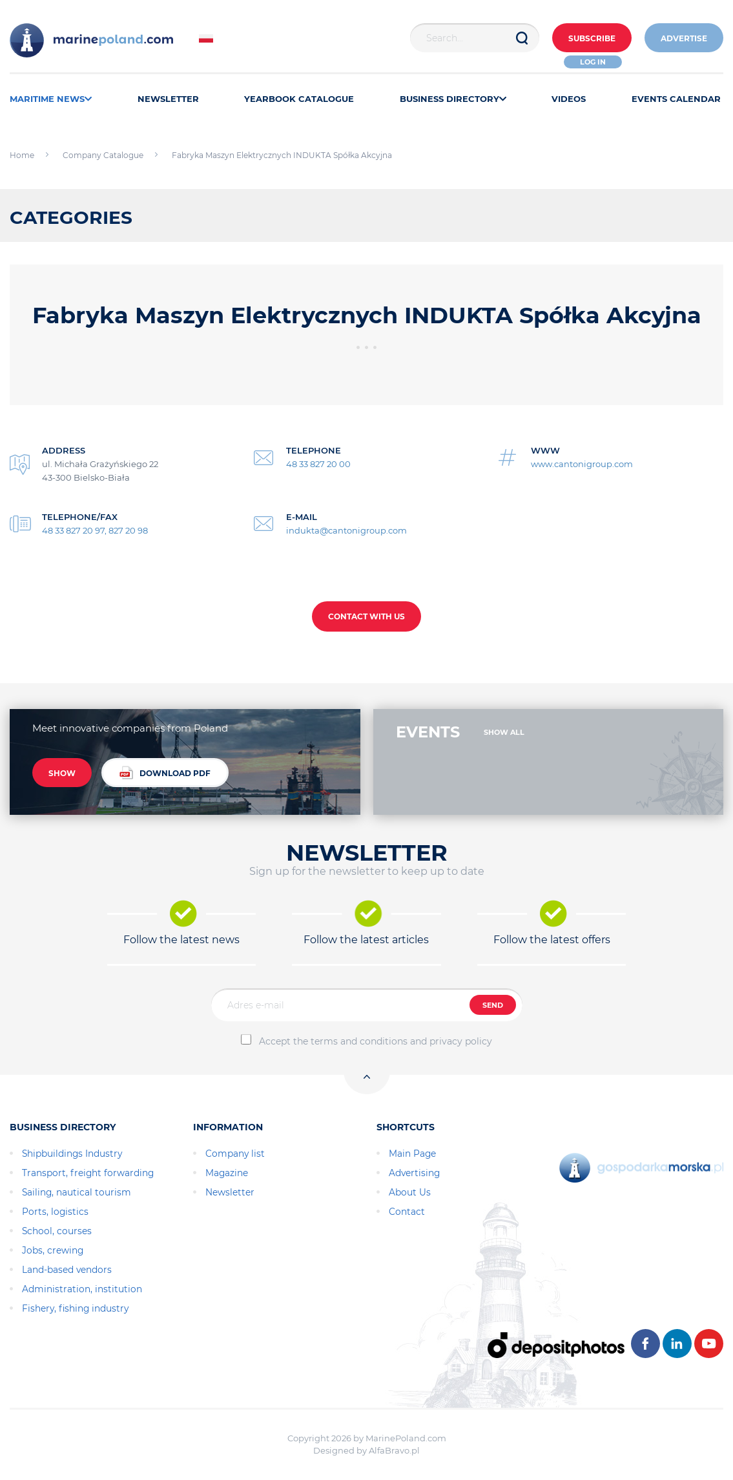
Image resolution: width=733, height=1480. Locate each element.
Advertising (414, 1173)
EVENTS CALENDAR (676, 99)
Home (22, 155)
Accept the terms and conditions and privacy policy (375, 1041)
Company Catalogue (103, 155)
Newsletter (229, 1192)
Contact (407, 1211)
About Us (410, 1192)
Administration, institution (82, 1289)
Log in (593, 61)
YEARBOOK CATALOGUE (299, 99)
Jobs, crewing (52, 1250)
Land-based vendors (67, 1270)
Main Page (412, 1153)
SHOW (62, 773)
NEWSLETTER (168, 99)
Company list (235, 1153)
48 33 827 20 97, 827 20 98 (95, 530)
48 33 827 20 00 (318, 464)
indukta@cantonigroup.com (346, 530)
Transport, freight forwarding (88, 1173)
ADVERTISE (684, 38)
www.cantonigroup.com (582, 464)
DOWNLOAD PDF (165, 772)
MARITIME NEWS (51, 99)
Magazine (226, 1173)
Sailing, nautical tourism (76, 1192)
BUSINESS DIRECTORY (453, 99)
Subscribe (591, 38)
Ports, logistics (55, 1211)
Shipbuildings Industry (72, 1153)
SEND (492, 1005)
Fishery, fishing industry (75, 1308)
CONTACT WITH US (366, 616)
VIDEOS (569, 99)
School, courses (57, 1231)
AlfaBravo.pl (394, 1450)
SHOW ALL (504, 732)
